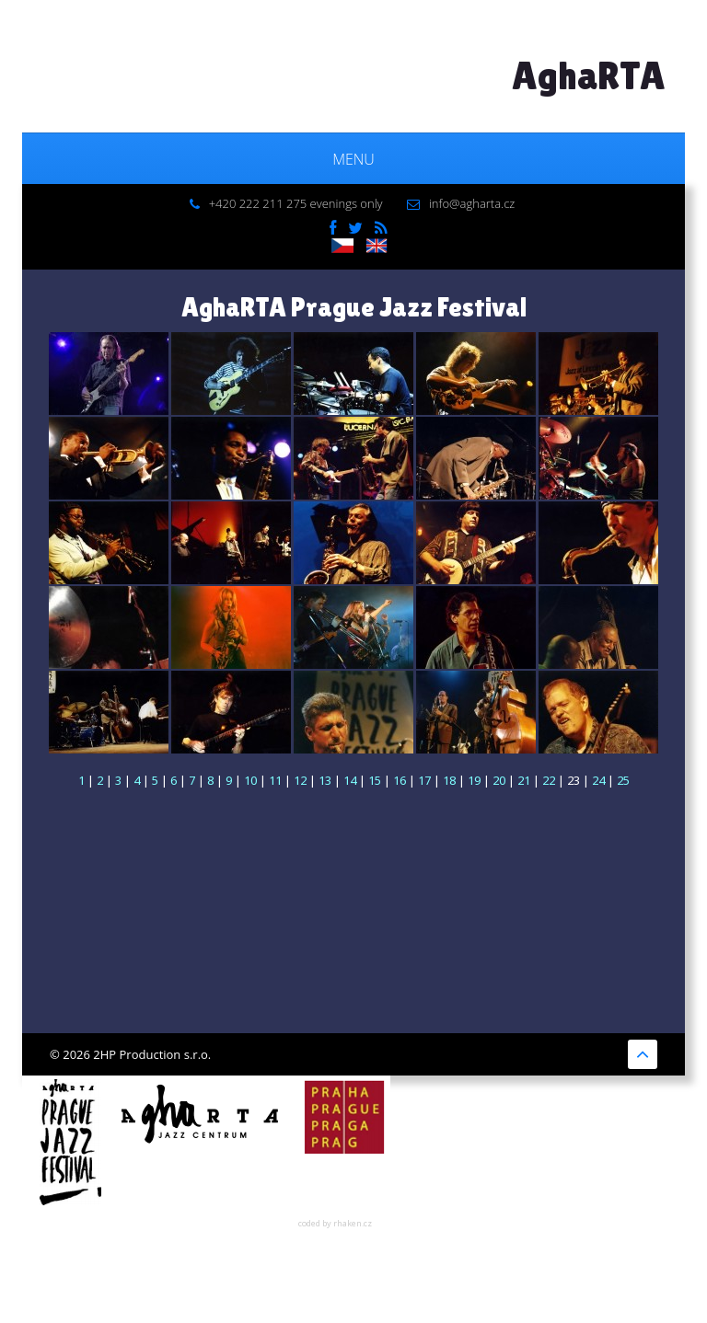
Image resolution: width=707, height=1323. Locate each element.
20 (499, 780)
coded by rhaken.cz (335, 1223)
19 (474, 780)
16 (399, 780)
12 (300, 780)
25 (623, 780)
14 (349, 780)
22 (548, 780)
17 (424, 780)
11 (275, 780)
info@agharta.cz (472, 203)
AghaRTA (589, 75)
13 (325, 780)
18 (449, 780)
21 (523, 780)
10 (250, 780)
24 (598, 780)
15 (374, 780)
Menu (353, 159)
